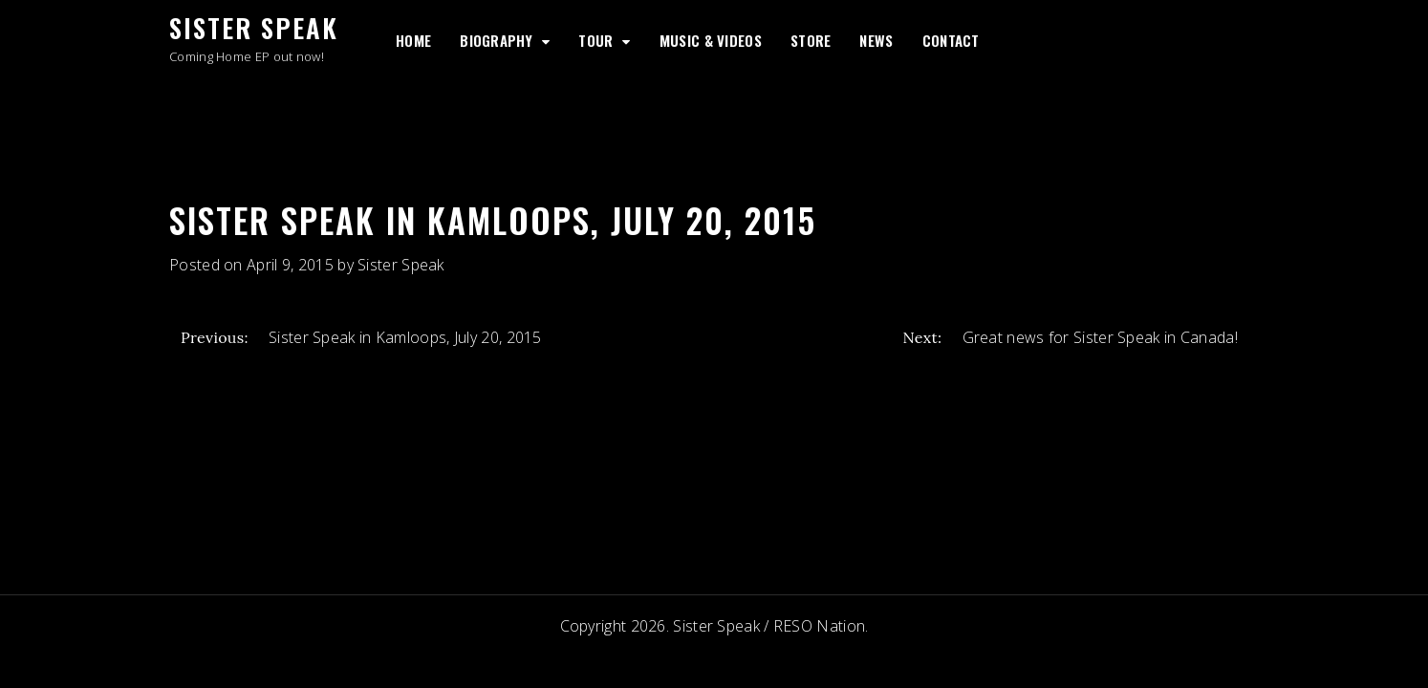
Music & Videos (711, 40)
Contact (951, 40)
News (876, 40)
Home (413, 40)
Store (811, 40)
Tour (595, 40)
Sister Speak (253, 28)
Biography (496, 40)
